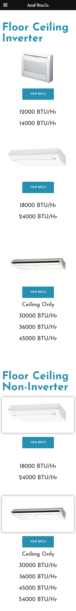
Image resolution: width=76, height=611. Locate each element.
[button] (38, 94)
